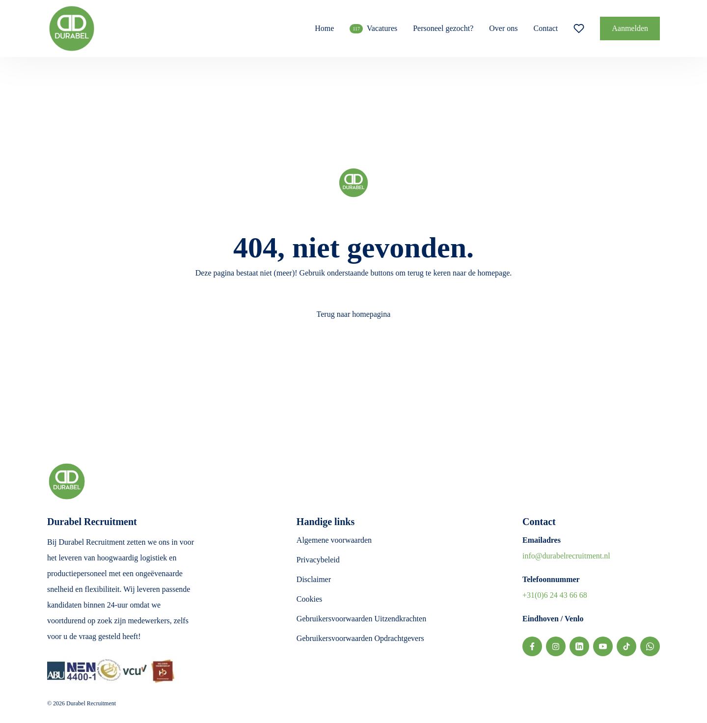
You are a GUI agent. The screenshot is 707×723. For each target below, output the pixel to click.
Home (324, 28)
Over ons (503, 28)
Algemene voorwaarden (334, 540)
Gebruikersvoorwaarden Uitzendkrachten (361, 618)
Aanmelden (630, 28)
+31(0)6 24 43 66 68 (554, 595)
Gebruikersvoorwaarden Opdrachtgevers (360, 638)
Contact (545, 28)
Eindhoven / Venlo (553, 618)
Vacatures (373, 28)
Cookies (309, 599)
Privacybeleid (318, 560)
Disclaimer (314, 579)
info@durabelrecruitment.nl (566, 556)
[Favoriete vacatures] (578, 28)
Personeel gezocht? (443, 28)
